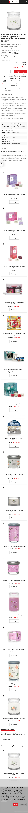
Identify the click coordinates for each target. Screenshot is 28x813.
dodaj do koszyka (20, 72)
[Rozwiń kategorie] (1, 2)
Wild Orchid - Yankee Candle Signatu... (14, 546)
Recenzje (4, 148)
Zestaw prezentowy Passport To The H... (14, 334)
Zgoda (16, 804)
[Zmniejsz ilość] (9, 71)
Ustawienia (23, 804)
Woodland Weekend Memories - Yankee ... (14, 475)
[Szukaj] (4, 2)
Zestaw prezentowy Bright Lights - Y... (14, 369)
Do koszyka (14, 202)
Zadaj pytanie (6, 739)
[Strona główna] (14, 2)
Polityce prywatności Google (8, 801)
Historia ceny (5, 60)
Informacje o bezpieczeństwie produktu (12, 118)
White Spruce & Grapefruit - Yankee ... (14, 684)
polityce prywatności (11, 795)
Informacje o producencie (8, 120)
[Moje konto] (26, 2)
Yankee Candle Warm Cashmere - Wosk (14, 439)
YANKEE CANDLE (11, 52)
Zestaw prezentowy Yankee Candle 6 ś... (14, 195)
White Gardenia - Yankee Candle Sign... (14, 773)
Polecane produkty (7, 167)
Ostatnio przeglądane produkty (12, 746)
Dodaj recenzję (21, 151)
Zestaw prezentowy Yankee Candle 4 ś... (14, 231)
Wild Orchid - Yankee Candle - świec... (14, 649)
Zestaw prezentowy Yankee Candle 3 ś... (14, 267)
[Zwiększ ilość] (2, 71)
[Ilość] (5, 71)
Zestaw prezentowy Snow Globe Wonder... (14, 302)
